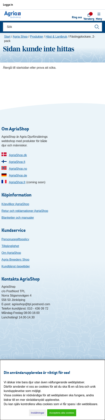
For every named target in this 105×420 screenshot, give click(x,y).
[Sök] (52, 26)
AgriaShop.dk (18, 155)
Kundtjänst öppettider (15, 266)
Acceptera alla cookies (61, 412)
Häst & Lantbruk (56, 36)
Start (7, 36)
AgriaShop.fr (17, 182)
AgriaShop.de (18, 175)
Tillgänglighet (10, 246)
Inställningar (37, 412)
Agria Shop (20, 36)
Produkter (36, 36)
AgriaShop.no (18, 168)
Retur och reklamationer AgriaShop (24, 210)
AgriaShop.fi (17, 162)
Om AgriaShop (11, 252)
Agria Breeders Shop (15, 259)
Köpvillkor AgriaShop (15, 204)
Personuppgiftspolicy (15, 239)
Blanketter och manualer (17, 217)
